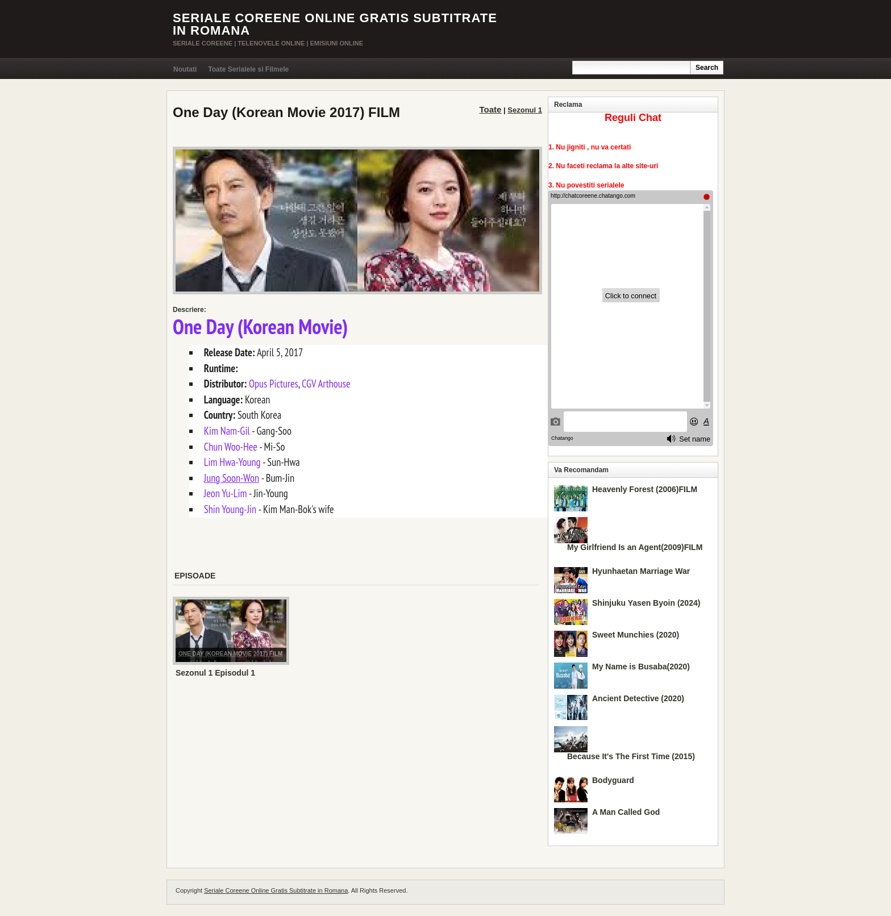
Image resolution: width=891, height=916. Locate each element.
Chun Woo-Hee (230, 446)
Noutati (185, 69)
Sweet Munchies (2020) (635, 634)
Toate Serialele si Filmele (248, 69)
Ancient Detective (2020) (638, 698)
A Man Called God (626, 812)
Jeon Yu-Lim (225, 493)
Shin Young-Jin (230, 509)
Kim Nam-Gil (227, 431)
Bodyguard (613, 780)
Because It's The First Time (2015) (631, 756)
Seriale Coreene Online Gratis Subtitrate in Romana (335, 24)
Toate (491, 109)
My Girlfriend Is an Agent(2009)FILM (634, 547)
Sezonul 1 (524, 110)
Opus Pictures (273, 383)
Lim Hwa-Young (232, 462)
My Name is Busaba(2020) (641, 666)
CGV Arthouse (326, 383)
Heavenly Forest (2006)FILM (644, 489)
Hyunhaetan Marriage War (641, 571)
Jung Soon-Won (231, 478)
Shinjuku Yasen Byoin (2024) (646, 602)
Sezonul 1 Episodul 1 (215, 672)
